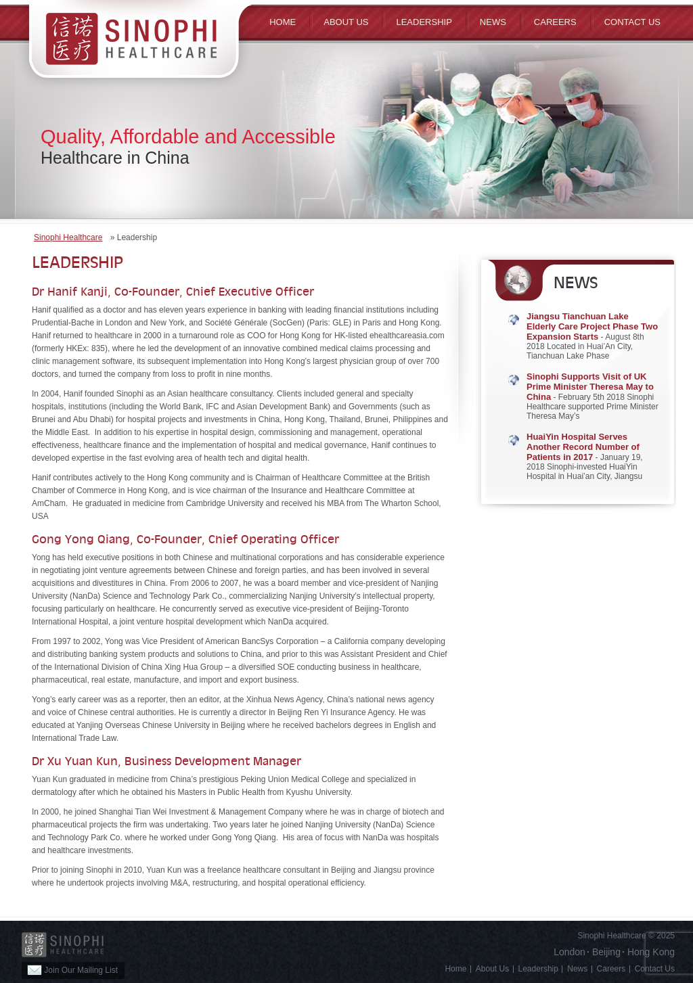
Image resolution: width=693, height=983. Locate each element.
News (493, 22)
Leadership (423, 22)
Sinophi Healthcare (68, 237)
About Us (492, 969)
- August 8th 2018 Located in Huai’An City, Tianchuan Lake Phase (592, 336)
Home (282, 22)
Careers (555, 22)
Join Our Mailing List (72, 970)
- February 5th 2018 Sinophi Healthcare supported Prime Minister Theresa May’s (592, 396)
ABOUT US (345, 22)
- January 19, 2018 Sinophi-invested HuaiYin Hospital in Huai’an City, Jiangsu (585, 456)
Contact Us (632, 22)
